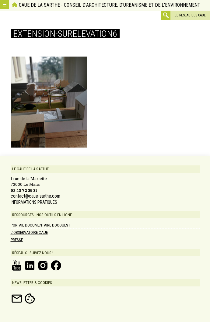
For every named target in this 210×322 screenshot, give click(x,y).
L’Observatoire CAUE (29, 232)
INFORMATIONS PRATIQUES (34, 202)
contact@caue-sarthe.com (35, 196)
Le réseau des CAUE (190, 15)
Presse (17, 239)
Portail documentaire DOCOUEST (40, 225)
